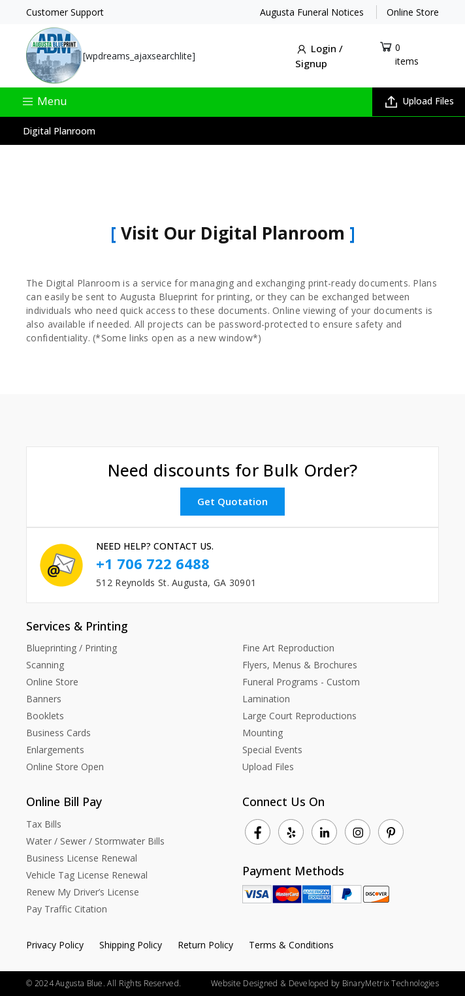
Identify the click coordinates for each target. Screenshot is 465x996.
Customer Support (65, 12)
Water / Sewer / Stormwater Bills (95, 841)
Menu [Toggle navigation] (44, 100)
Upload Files (419, 101)
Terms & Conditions (291, 945)
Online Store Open (65, 766)
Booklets (45, 715)
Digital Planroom (59, 131)
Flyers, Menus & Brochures (299, 665)
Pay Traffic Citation (66, 909)
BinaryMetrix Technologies (391, 983)
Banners (43, 699)
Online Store (413, 12)
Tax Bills (43, 824)
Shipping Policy (130, 945)
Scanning (45, 665)
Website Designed (244, 983)
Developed (309, 983)
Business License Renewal (81, 858)
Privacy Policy (55, 945)
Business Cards (58, 732)
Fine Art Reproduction (288, 648)
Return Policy (205, 945)
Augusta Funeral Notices (312, 12)
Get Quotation (232, 501)
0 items (407, 54)
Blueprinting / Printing (71, 648)
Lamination (266, 699)
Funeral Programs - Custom (301, 682)
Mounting (262, 732)
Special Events (272, 749)
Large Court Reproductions (299, 715)
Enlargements (55, 749)
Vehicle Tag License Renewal (87, 875)
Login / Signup (319, 56)
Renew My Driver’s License (82, 892)
